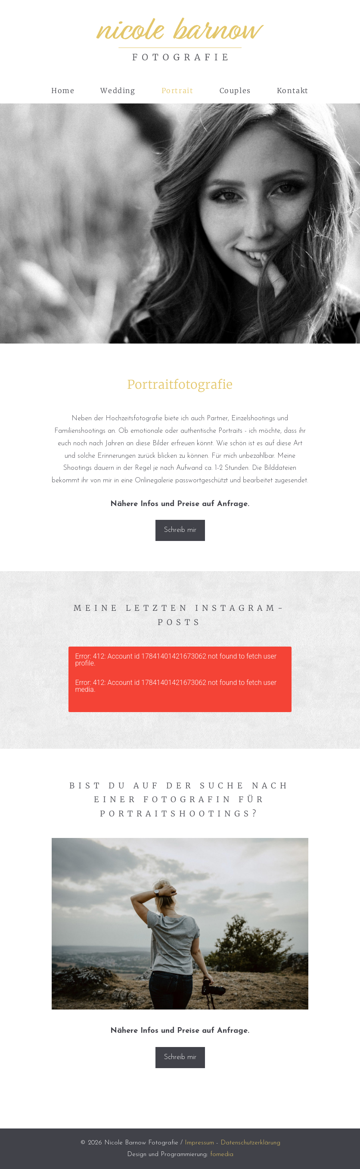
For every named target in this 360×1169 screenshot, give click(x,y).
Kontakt (293, 90)
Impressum (199, 1143)
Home (62, 90)
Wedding (117, 90)
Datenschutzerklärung (250, 1143)
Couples (235, 90)
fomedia (221, 1154)
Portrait (177, 90)
